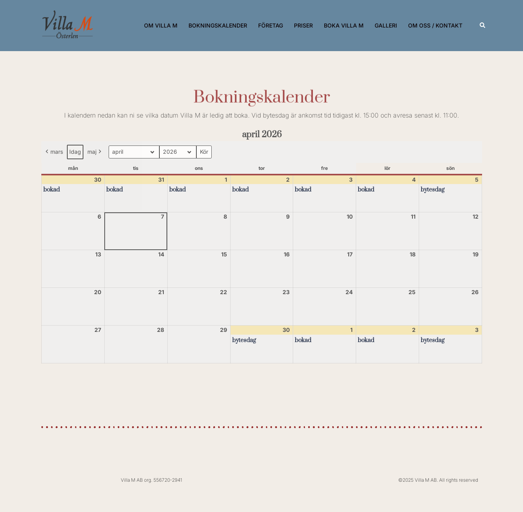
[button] (483, 25)
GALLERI (386, 25)
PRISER (303, 25)
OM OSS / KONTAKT (435, 25)
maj (95, 152)
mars (53, 152)
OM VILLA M (160, 25)
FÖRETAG (270, 25)
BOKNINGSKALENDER (218, 25)
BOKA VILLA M (344, 25)
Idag (75, 151)
